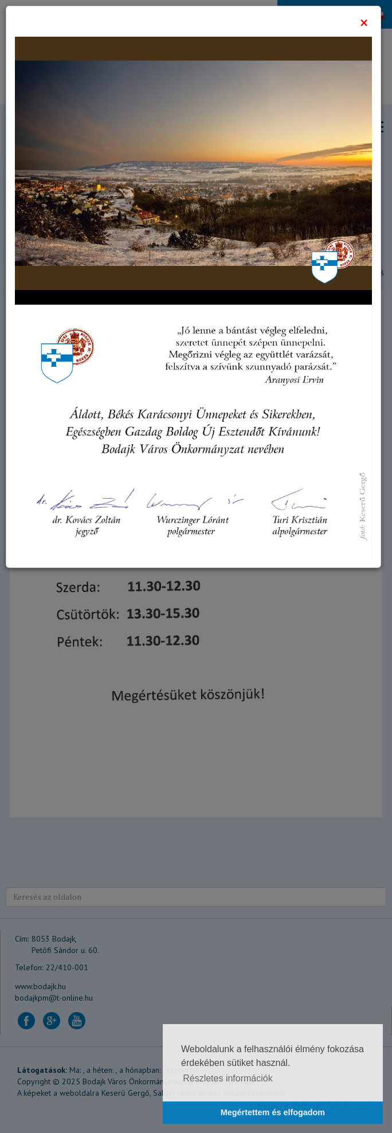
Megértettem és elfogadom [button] (273, 1112)
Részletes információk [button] (228, 1078)
